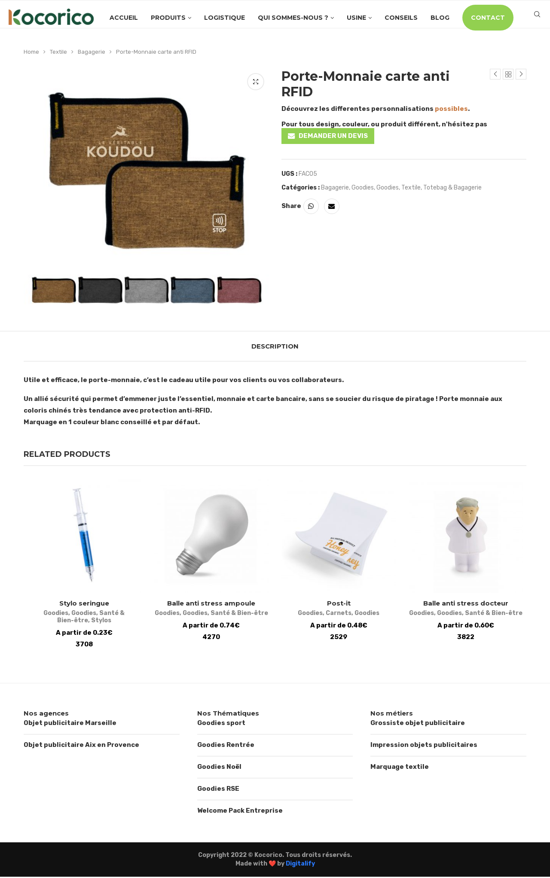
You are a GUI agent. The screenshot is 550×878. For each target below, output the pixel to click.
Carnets (339, 614)
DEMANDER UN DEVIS (333, 136)
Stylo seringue (82, 605)
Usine (356, 17)
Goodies (362, 187)
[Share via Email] (331, 206)
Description (275, 346)
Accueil (124, 17)
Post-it (339, 605)
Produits (168, 17)
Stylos (82, 622)
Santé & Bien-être (109, 614)
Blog (440, 17)
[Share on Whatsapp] (311, 206)
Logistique (224, 17)
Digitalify (300, 865)
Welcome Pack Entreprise (240, 812)
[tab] (275, 346)
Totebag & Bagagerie (452, 187)
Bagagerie (91, 52)
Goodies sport (221, 724)
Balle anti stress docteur (468, 605)
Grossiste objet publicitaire (417, 724)
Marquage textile (399, 768)
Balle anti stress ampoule (211, 605)
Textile (58, 52)
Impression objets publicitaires (423, 746)
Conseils (401, 17)
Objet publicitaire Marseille (70, 724)
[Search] (537, 17)
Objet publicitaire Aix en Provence (81, 746)
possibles (451, 109)
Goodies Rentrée (225, 746)
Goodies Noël (219, 768)
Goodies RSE (218, 790)
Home (31, 52)
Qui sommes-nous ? (293, 17)
